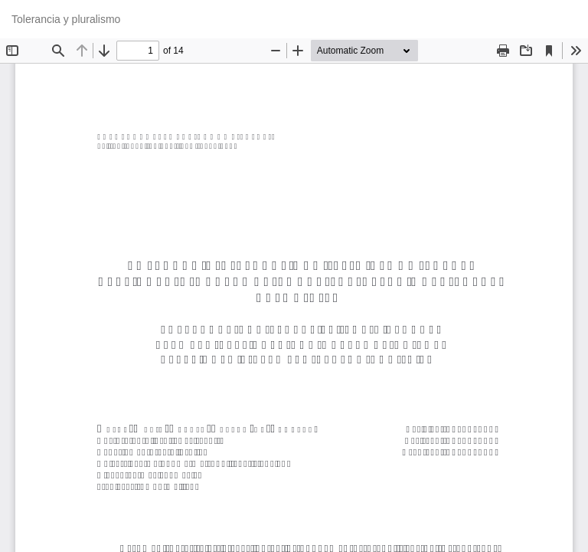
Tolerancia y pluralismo (65, 19)
